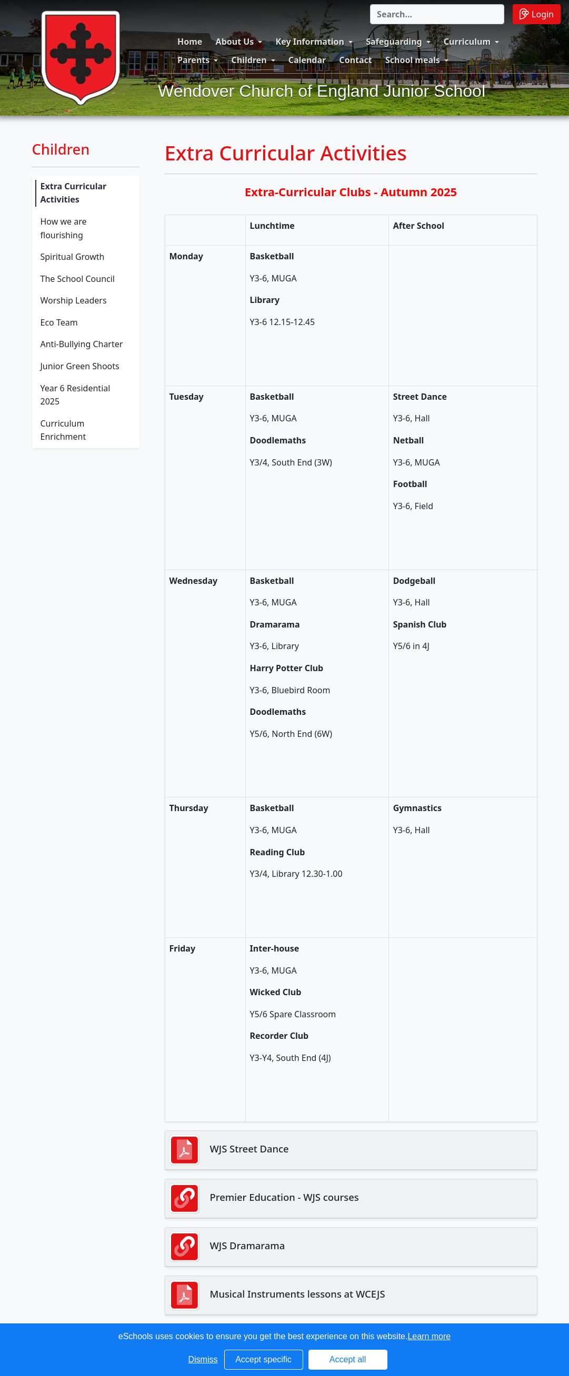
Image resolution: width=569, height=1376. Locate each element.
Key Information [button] (310, 41)
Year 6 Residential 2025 (76, 395)
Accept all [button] (348, 1359)
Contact (355, 60)
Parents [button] (193, 60)
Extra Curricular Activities (74, 193)
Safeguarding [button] (394, 41)
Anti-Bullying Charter (82, 344)
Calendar (307, 60)
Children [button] (248, 60)
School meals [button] (412, 60)
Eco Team (59, 322)
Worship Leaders (74, 300)
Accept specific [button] (263, 1359)
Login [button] (537, 14)
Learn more (429, 1336)
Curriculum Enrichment (63, 430)
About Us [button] (235, 41)
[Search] (437, 14)
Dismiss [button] (203, 1359)
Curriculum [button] (467, 41)
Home (189, 41)
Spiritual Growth (73, 256)
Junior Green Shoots (80, 366)
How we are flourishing (64, 228)
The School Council (78, 279)
